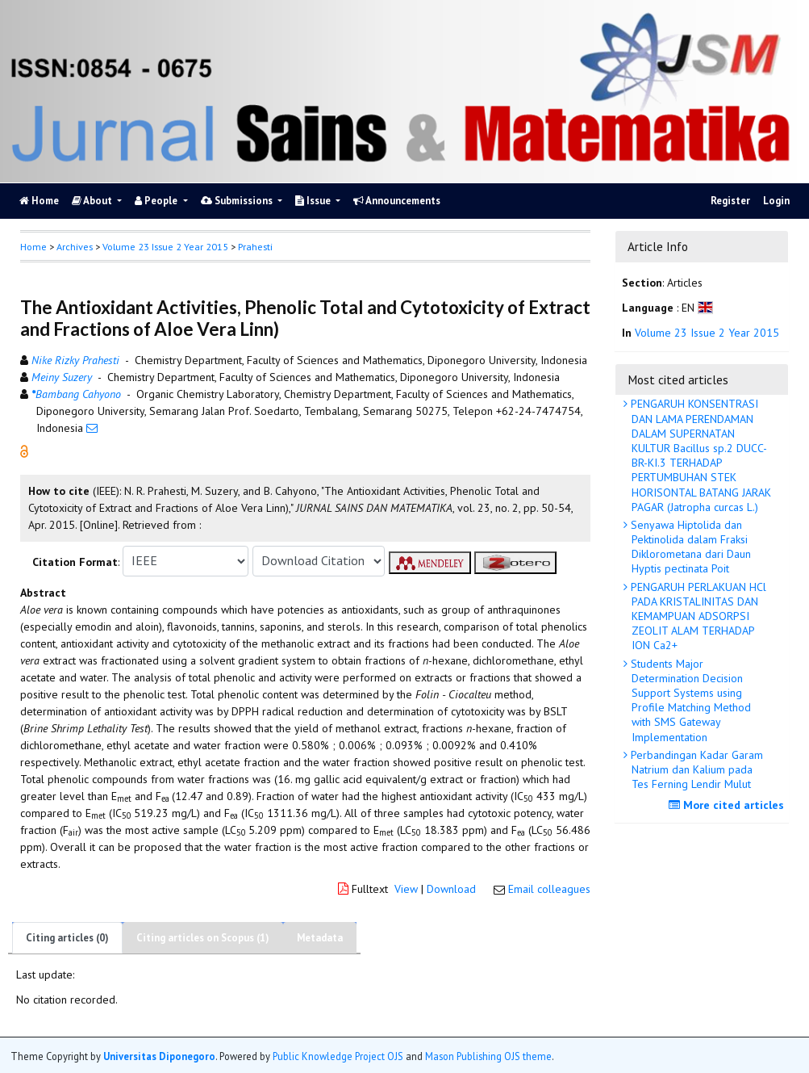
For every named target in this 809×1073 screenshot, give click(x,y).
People (157, 200)
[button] (24, 449)
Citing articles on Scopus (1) (202, 938)
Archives (74, 247)
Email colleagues (549, 889)
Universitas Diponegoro (159, 1056)
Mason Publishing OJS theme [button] (488, 1056)
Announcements (396, 200)
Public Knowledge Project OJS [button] (338, 1056)
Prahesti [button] (255, 247)
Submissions (238, 200)
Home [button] (33, 247)
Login (776, 200)
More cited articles (728, 805)
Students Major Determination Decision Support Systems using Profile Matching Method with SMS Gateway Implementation (689, 700)
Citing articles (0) (67, 938)
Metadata (320, 938)
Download (451, 889)
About (93, 200)
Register (730, 200)
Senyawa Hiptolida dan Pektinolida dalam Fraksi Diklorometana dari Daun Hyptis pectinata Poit (689, 547)
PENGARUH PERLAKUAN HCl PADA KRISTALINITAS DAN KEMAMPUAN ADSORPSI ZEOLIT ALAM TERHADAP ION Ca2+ (697, 616)
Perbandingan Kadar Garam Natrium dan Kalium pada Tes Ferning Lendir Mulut (695, 769)
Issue (314, 200)
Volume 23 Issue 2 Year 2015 (165, 247)
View (406, 889)
